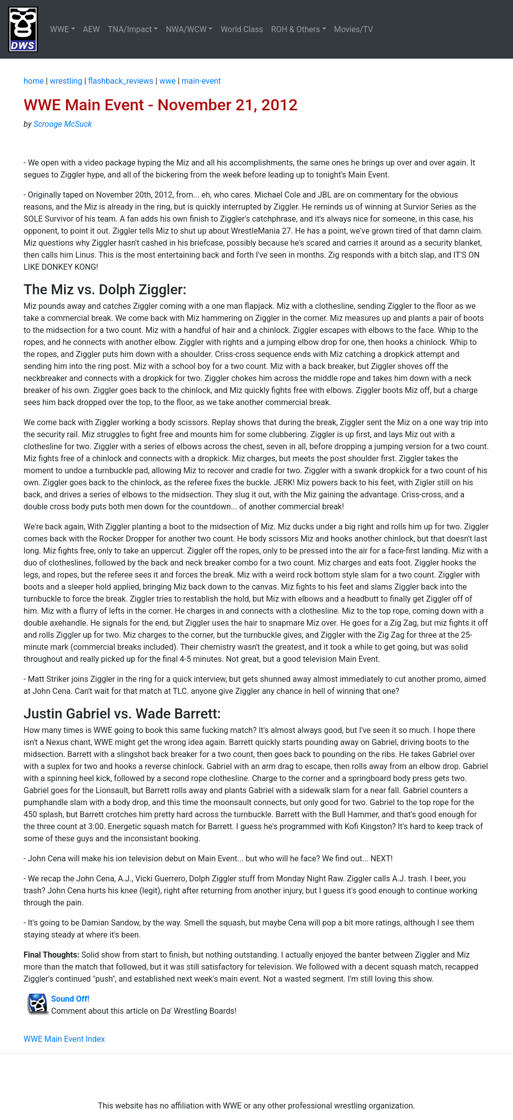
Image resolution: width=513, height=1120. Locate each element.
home (34, 81)
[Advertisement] (256, 1077)
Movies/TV (354, 29)
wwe (167, 81)
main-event (201, 81)
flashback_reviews (120, 81)
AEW (91, 29)
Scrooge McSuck (63, 124)
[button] (62, 30)
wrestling (66, 81)
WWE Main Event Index (64, 1039)
